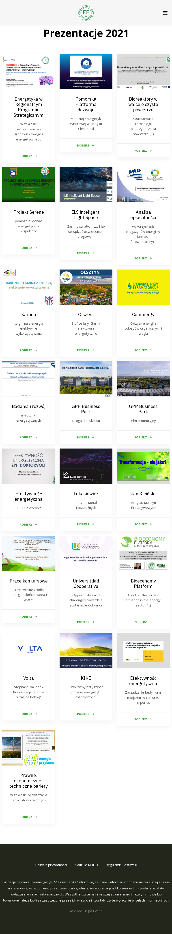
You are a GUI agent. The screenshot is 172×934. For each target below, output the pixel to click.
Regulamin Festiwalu (121, 865)
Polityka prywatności (51, 865)
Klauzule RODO (86, 865)
